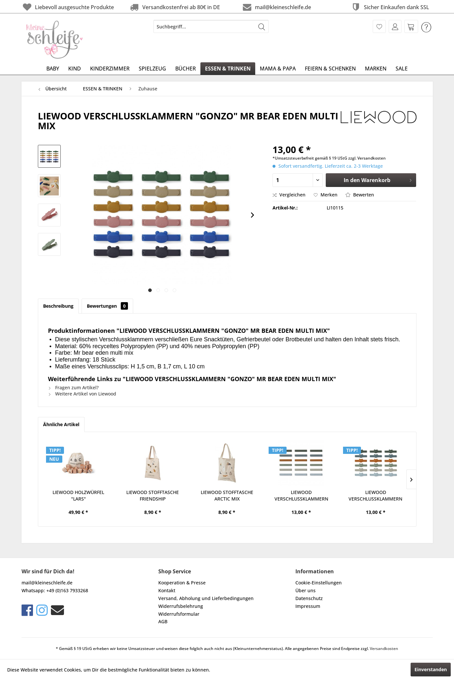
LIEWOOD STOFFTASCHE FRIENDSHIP (152, 495)
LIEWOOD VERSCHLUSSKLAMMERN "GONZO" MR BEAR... (375, 495)
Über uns (305, 590)
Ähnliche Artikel (61, 424)
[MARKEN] (375, 68)
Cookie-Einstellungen (318, 583)
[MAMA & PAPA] (277, 68)
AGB (162, 621)
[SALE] (401, 68)
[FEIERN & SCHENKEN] (330, 68)
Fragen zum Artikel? (73, 387)
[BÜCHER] (185, 68)
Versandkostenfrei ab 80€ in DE (174, 7)
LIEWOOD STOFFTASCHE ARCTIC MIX (227, 495)
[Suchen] (262, 26)
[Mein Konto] (395, 26)
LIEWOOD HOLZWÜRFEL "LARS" (78, 495)
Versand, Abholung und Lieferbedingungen (206, 598)
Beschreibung (58, 306)
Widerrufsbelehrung (180, 606)
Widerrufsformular (178, 614)
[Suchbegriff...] (211, 26)
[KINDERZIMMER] (110, 68)
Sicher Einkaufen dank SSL (390, 7)
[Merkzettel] (379, 26)
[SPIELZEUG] (152, 68)
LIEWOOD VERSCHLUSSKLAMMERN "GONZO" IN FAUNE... (301, 495)
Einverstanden (431, 669)
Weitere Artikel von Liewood (82, 394)
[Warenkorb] (411, 26)
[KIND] (75, 68)
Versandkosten (384, 648)
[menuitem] (211, 26)
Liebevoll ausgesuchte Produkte (68, 7)
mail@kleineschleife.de (276, 7)
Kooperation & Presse (182, 583)
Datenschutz (309, 598)
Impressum (307, 606)
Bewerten (360, 195)
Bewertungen (107, 306)
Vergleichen (289, 195)
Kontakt (166, 590)
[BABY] (53, 68)
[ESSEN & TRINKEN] (227, 68)
